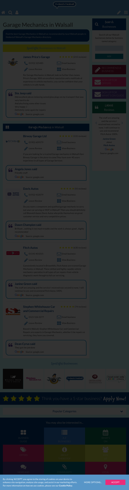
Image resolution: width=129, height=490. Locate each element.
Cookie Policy (65, 485)
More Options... (93, 482)
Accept (115, 482)
